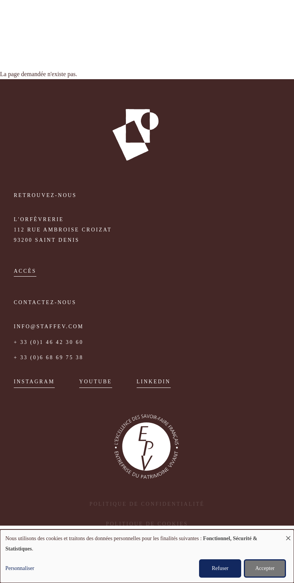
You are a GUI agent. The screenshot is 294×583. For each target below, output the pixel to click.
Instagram (34, 381)
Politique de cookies (147, 524)
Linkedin (154, 381)
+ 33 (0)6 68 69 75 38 (48, 357)
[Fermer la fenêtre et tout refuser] (288, 534)
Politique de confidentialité (147, 504)
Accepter (265, 568)
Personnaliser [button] (19, 568)
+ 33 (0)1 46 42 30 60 (48, 342)
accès (25, 271)
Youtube (95, 381)
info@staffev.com (49, 326)
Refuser (220, 568)
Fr (18, 40)
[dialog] (147, 556)
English (29, 40)
